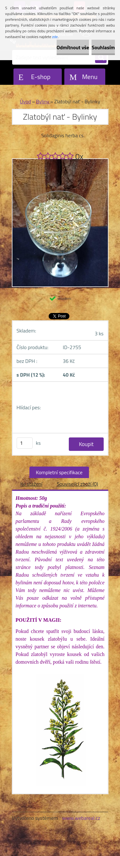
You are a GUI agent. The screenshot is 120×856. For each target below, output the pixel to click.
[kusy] (25, 443)
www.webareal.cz (81, 818)
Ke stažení (31, 484)
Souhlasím (103, 47)
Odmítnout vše (73, 47)
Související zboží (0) (77, 484)
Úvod (25, 101)
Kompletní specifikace (59, 472)
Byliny (43, 101)
